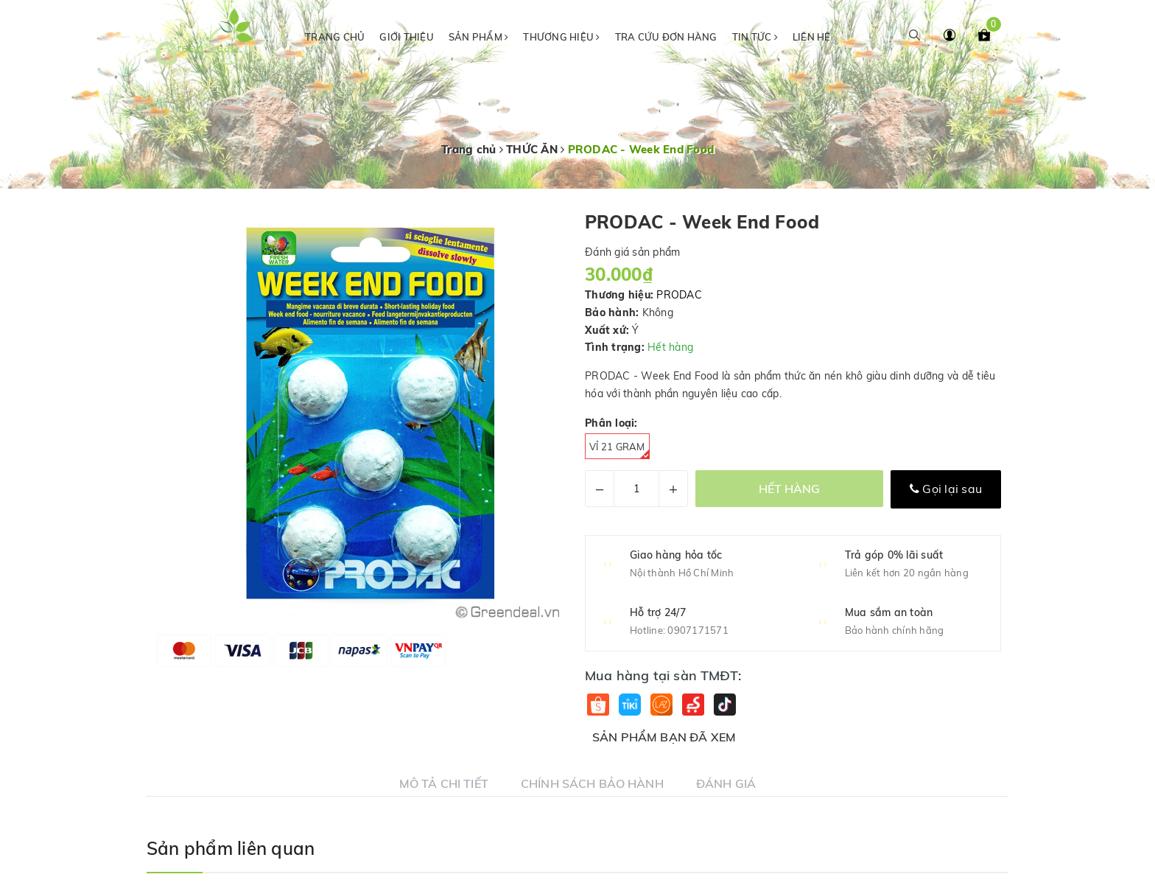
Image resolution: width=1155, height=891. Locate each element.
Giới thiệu (406, 37)
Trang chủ (335, 37)
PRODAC (679, 294)
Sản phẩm (479, 37)
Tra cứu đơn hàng (666, 37)
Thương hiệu (561, 37)
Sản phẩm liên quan (231, 848)
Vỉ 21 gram (619, 450)
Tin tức (755, 37)
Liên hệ (812, 37)
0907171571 (698, 630)
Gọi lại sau (946, 488)
